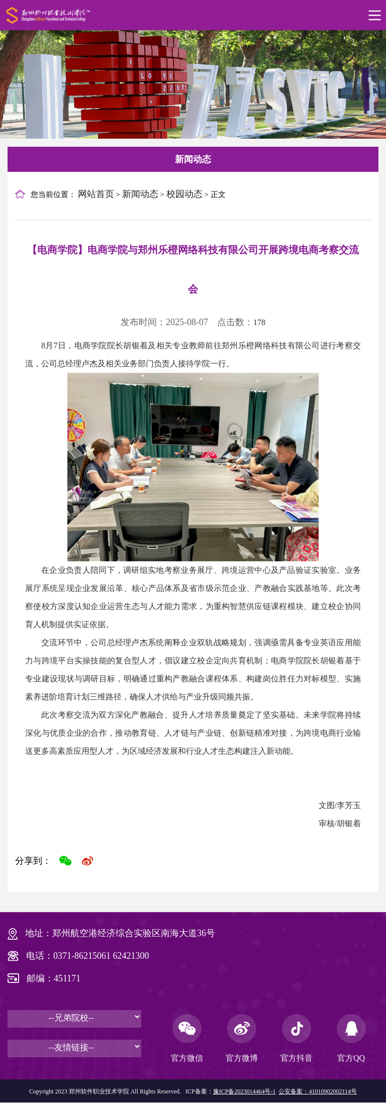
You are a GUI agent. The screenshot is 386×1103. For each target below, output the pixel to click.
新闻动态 (193, 159)
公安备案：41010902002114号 (317, 1091)
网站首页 (96, 194)
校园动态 (184, 194)
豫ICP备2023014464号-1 (244, 1091)
